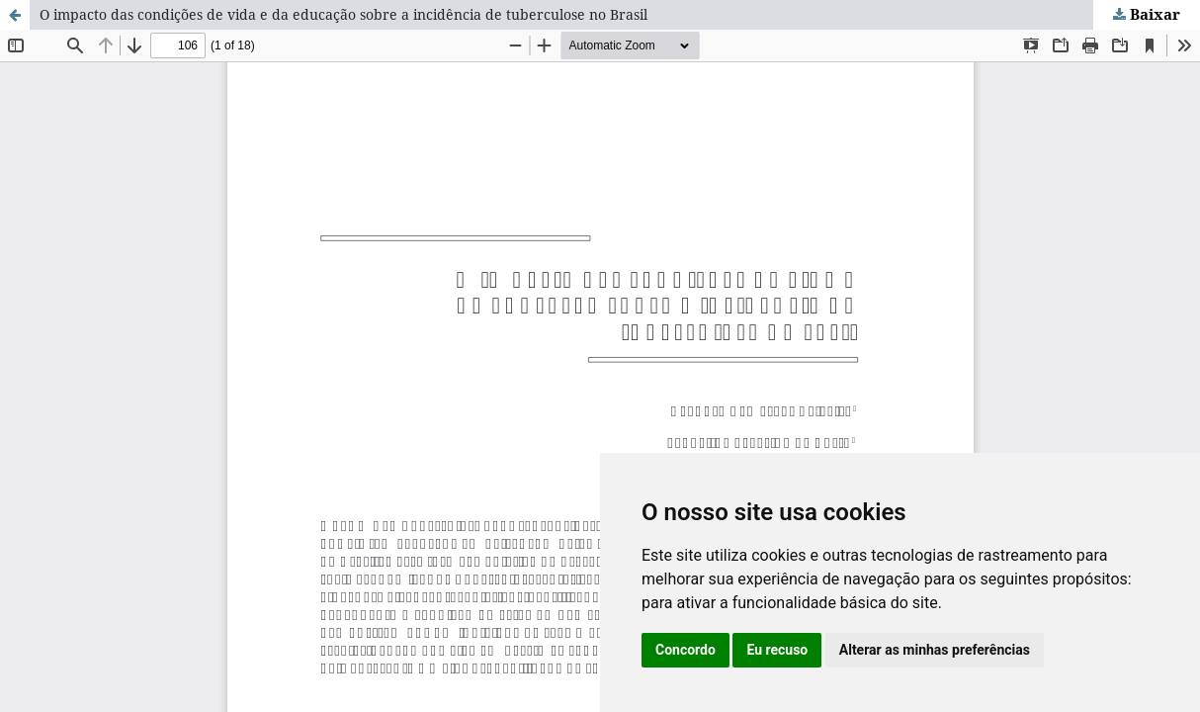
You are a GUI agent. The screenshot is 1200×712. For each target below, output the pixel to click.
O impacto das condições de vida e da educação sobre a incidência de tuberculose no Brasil (343, 14)
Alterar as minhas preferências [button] (934, 650)
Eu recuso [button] (777, 650)
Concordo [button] (685, 650)
